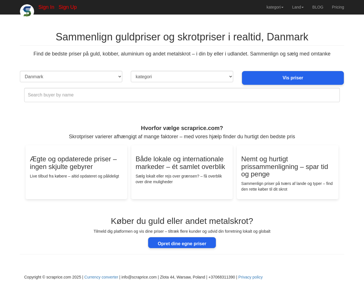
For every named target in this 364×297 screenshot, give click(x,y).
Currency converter (101, 277)
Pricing (338, 7)
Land (298, 7)
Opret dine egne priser (182, 243)
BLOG (317, 7)
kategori (275, 7)
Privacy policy (250, 277)
